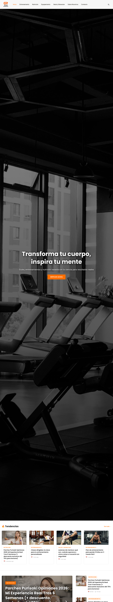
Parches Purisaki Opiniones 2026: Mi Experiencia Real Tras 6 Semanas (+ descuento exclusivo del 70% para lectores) (14, 554)
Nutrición (35, 4)
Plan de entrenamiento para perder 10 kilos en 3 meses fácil (95, 552)
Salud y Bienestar (59, 4)
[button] (108, 4)
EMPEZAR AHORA (56, 277)
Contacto (84, 4)
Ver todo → (107, 526)
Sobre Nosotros (73, 4)
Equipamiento (45, 4)
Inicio (15, 4)
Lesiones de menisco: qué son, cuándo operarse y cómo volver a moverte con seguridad (68, 553)
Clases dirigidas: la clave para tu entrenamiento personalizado (40, 552)
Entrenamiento (24, 4)
